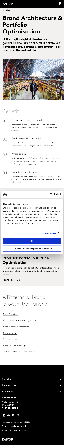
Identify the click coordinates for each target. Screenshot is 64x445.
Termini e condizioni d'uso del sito (16, 426)
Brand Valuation (10, 343)
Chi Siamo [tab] (7, 391)
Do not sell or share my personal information (32, 248)
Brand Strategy (10, 337)
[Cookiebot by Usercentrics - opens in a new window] (50, 194)
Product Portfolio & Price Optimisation (26, 264)
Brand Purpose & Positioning (16, 330)
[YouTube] (3, 416)
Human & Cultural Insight (15, 349)
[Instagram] (17, 416)
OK (32, 241)
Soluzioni (6, 10)
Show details (50, 233)
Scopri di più (10, 284)
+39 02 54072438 (12, 408)
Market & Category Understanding (19, 355)
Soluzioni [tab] (7, 379)
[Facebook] (13, 416)
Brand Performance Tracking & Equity (20, 324)
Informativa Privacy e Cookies (14, 430)
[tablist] (32, 405)
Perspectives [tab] (9, 385)
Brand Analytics (10, 318)
